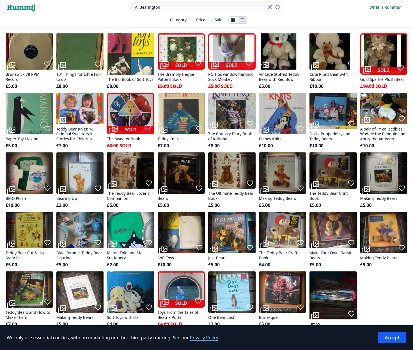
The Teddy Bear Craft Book (328, 196)
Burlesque (268, 317)
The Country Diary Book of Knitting (230, 136)
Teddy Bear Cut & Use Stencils (25, 255)
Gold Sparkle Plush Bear (382, 79)
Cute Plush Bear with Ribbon (328, 77)
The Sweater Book (123, 138)
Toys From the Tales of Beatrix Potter (178, 315)
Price (200, 19)
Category (178, 19)
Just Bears (217, 257)
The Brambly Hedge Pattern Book (176, 77)
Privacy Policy (204, 338)
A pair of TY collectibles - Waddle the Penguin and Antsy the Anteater (383, 134)
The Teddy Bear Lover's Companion (128, 196)
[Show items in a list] (242, 20)
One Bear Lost (221, 317)
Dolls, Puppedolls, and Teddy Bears (329, 136)
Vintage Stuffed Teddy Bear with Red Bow (279, 77)
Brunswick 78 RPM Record (23, 77)
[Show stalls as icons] (233, 20)
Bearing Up (66, 198)
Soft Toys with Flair (124, 317)
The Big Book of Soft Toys (130, 79)
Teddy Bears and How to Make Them (28, 315)
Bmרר (314, 324)
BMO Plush (16, 198)
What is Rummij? (385, 7)
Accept (392, 338)
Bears (163, 198)
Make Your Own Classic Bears (330, 255)
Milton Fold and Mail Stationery (125, 255)
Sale (218, 19)
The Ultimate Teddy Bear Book (230, 196)
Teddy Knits (168, 138)
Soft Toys (166, 257)
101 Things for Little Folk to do (79, 77)
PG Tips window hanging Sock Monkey (231, 77)
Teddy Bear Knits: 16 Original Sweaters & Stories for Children (75, 134)
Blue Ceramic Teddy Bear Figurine (79, 255)
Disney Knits (270, 138)
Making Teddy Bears (277, 198)
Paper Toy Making (22, 138)
